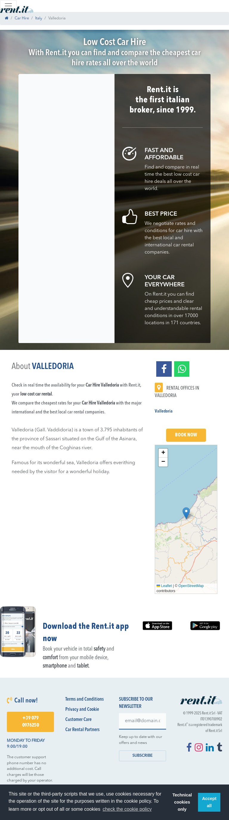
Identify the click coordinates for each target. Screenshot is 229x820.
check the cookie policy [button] (127, 809)
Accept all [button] (209, 802)
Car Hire (22, 18)
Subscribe (142, 756)
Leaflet (164, 586)
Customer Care (78, 719)
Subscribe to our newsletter (136, 703)
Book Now (186, 435)
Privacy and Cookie (82, 709)
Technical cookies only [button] (182, 802)
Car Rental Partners (82, 730)
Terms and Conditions (84, 699)
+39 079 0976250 (30, 722)
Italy (38, 18)
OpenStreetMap (191, 586)
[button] (186, 513)
